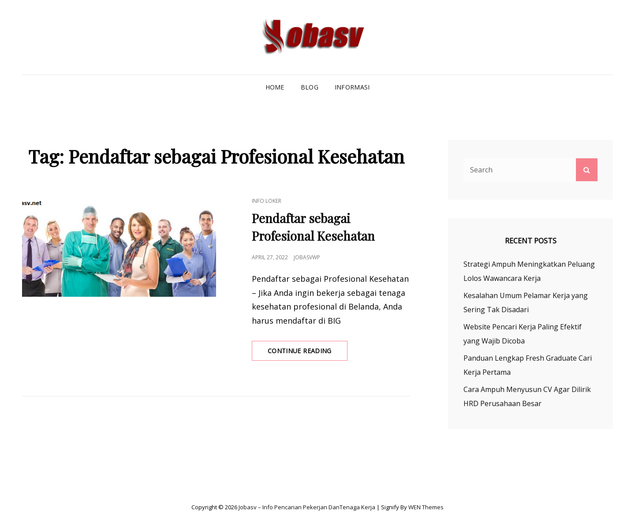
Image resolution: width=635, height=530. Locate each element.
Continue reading (307, 353)
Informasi (352, 87)
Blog (309, 87)
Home (274, 87)
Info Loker (266, 201)
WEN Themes (426, 507)
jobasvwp (307, 257)
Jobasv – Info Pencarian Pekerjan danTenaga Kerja (307, 507)
